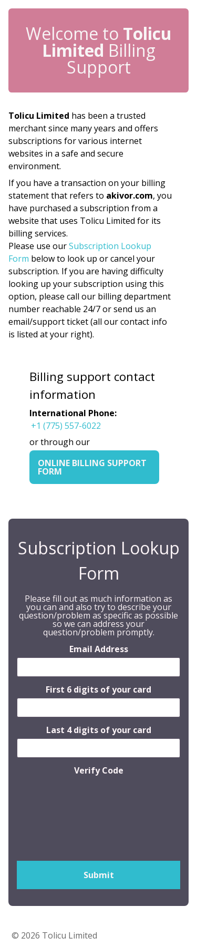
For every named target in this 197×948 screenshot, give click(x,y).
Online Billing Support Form (92, 467)
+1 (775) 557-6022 (66, 425)
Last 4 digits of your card (98, 730)
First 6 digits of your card (98, 689)
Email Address (98, 649)
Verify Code (98, 770)
